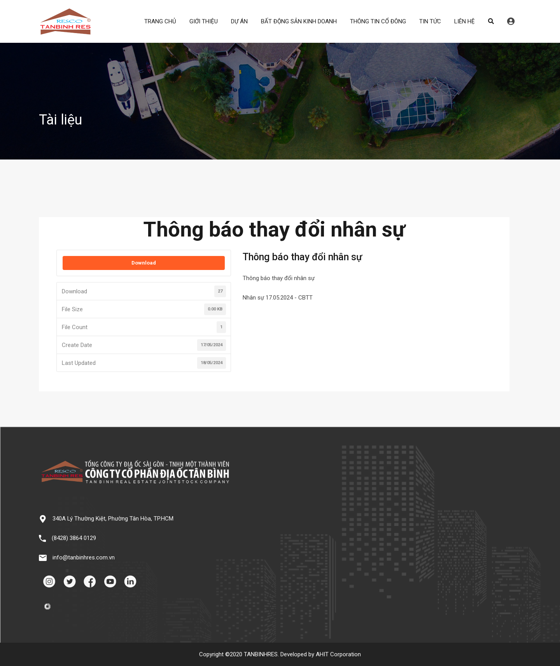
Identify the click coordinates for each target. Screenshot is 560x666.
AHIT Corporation (338, 654)
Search (490, 21)
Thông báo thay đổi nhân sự (279, 278)
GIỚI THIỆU (203, 21)
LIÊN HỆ (464, 21)
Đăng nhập (510, 21)
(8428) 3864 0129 (74, 538)
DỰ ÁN (239, 21)
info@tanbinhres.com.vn (83, 557)
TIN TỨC (430, 21)
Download (143, 263)
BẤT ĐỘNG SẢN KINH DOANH (299, 21)
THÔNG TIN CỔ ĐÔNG (378, 21)
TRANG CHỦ (160, 21)
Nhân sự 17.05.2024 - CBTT (278, 297)
